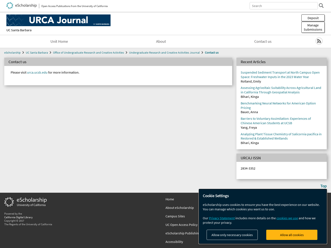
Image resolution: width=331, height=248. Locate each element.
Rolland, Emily (251, 81)
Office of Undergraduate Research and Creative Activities (88, 52)
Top (323, 185)
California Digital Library (18, 217)
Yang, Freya (249, 127)
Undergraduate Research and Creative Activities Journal (164, 52)
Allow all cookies (292, 235)
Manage (313, 27)
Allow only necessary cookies (232, 235)
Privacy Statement (222, 218)
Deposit (313, 18)
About (161, 41)
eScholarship (12, 52)
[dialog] (263, 216)
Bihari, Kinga (250, 96)
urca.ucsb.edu (37, 72)
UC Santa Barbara (19, 30)
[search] (321, 5)
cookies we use (287, 218)
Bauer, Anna (249, 112)
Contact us (263, 41)
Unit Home (59, 41)
